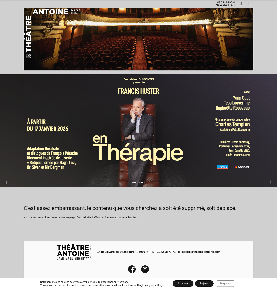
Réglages (225, 283)
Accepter (183, 283)
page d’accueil (77, 217)
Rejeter (204, 283)
